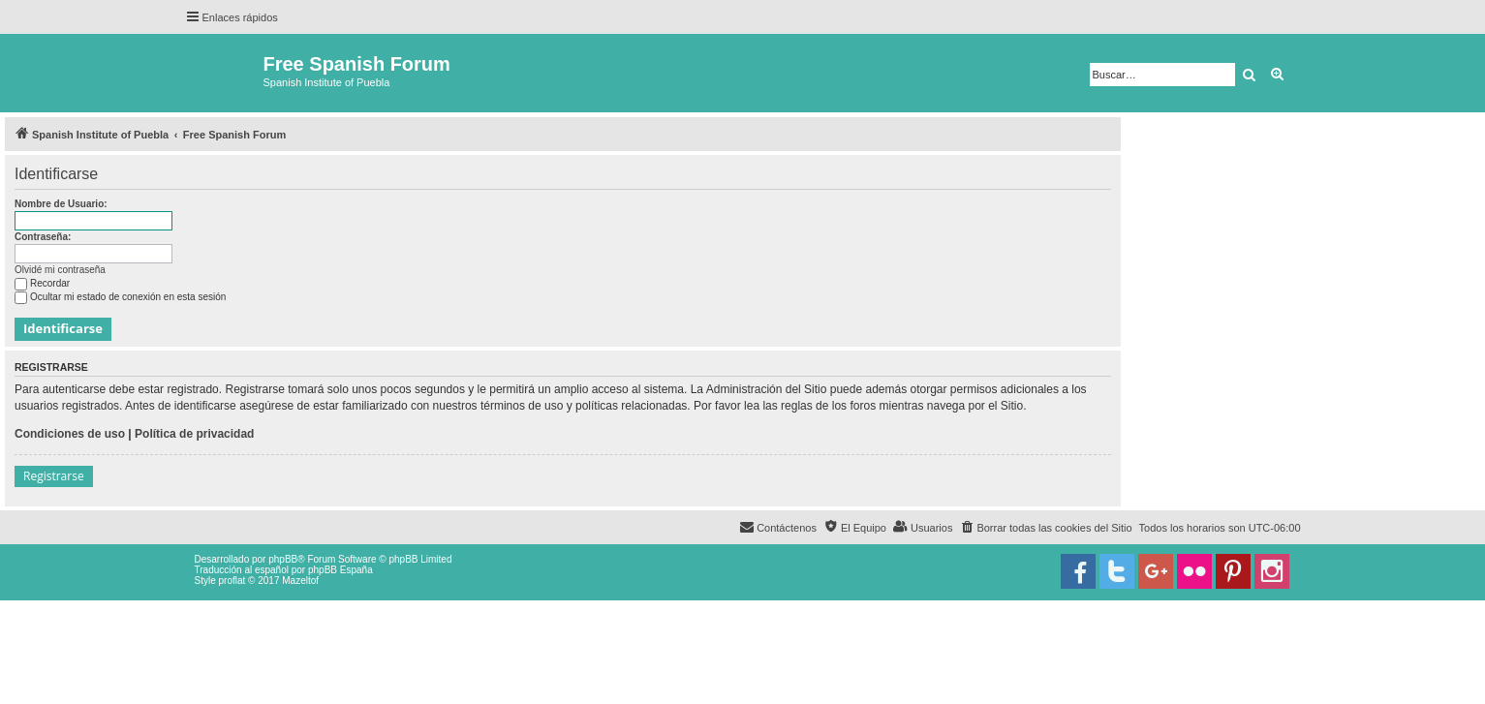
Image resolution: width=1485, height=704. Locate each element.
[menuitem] (1045, 527)
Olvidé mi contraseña (60, 269)
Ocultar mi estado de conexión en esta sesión (120, 296)
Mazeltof (300, 580)
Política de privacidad (194, 434)
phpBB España (340, 570)
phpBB (282, 559)
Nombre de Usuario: (61, 204)
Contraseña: (43, 236)
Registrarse (53, 476)
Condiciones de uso (70, 434)
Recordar (42, 283)
